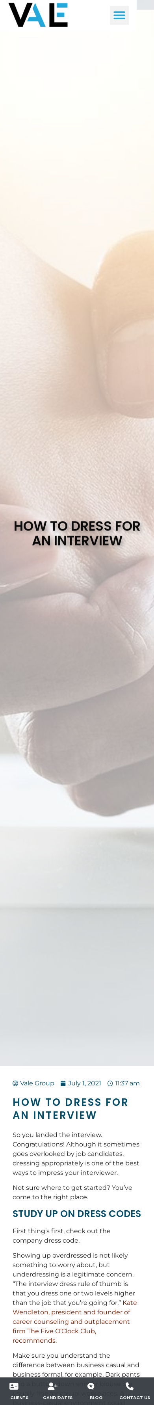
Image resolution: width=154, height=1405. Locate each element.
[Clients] (14, 1386)
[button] (136, 13)
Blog (96, 1397)
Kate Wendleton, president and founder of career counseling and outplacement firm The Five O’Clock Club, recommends (75, 1321)
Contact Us (134, 1397)
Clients (19, 1397)
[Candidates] (53, 1386)
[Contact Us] (130, 1386)
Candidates (57, 1397)
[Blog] (91, 1386)
